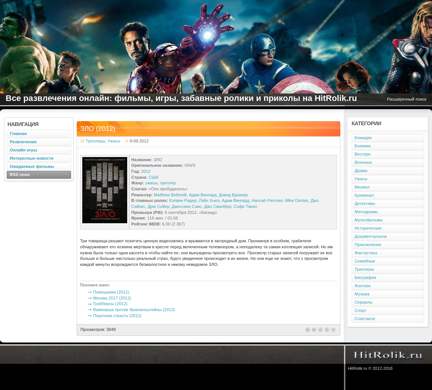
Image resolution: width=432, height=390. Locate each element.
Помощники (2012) (111, 292)
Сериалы (364, 302)
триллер (168, 183)
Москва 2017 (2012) (112, 298)
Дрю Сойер (158, 206)
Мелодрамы (366, 211)
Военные (363, 162)
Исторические (368, 228)
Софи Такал (245, 206)
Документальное (371, 236)
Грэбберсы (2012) (110, 303)
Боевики (363, 146)
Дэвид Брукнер (233, 195)
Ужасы (113, 141)
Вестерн (363, 154)
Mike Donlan (296, 200)
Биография (365, 277)
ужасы (151, 183)
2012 (145, 171)
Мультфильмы (369, 220)
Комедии (363, 137)
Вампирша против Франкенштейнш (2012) (134, 309)
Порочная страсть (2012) (117, 315)
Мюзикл (362, 187)
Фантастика (366, 253)
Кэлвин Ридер (183, 200)
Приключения (368, 244)
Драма (361, 170)
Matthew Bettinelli (170, 195)
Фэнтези (363, 285)
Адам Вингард (202, 195)
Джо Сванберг (217, 206)
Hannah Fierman (267, 200)
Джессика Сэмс (187, 206)
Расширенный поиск (406, 99)
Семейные (365, 261)
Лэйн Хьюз (209, 200)
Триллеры (95, 141)
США (153, 177)
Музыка (362, 294)
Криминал (364, 195)
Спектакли (365, 318)
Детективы (365, 203)
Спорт (360, 310)
